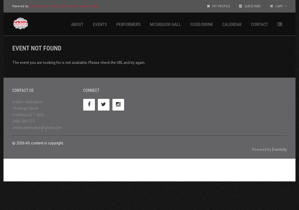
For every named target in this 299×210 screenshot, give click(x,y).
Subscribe (250, 6)
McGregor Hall (165, 24)
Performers (128, 24)
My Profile (218, 6)
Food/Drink (201, 24)
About (77, 24)
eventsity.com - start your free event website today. (64, 6)
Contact (259, 24)
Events (100, 24)
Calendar (231, 24)
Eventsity (279, 149)
